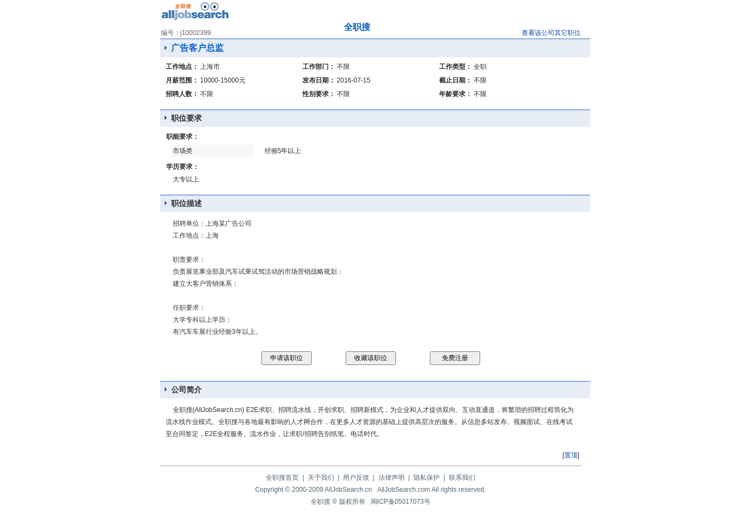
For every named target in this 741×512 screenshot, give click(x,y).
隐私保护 (426, 477)
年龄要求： (455, 94)
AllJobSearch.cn (348, 489)
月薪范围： (182, 80)
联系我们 (462, 477)
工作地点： (182, 66)
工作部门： (318, 66)
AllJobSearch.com (403, 489)
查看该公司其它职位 (551, 33)
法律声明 (391, 477)
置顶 (570, 455)
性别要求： (318, 94)
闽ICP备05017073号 (400, 501)
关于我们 (321, 477)
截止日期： (455, 80)
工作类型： (455, 66)
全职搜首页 (282, 477)
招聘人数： (182, 94)
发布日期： (318, 80)
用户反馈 (356, 477)
